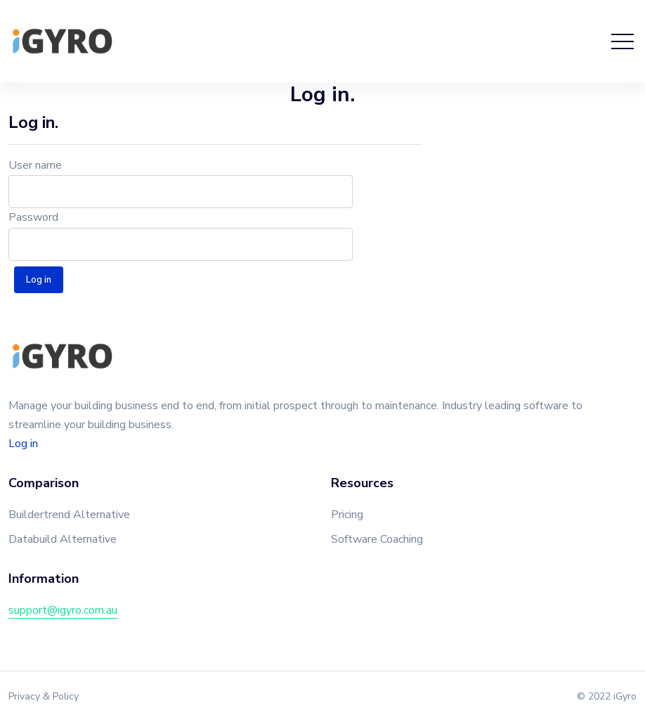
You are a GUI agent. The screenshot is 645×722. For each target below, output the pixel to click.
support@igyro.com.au (62, 610)
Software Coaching (377, 539)
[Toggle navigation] (622, 41)
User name (35, 165)
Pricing (347, 514)
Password (33, 217)
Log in (23, 443)
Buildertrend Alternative (69, 514)
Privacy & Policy (43, 696)
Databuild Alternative (62, 539)
